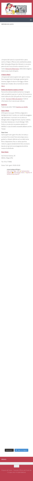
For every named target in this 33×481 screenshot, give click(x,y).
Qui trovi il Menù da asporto (14, 99)
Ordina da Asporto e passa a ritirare (12, 90)
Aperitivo (4, 105)
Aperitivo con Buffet (22, 107)
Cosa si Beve (5, 110)
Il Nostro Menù (5, 74)
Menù (3, 86)
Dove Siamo (4, 152)
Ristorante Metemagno (12, 69)
